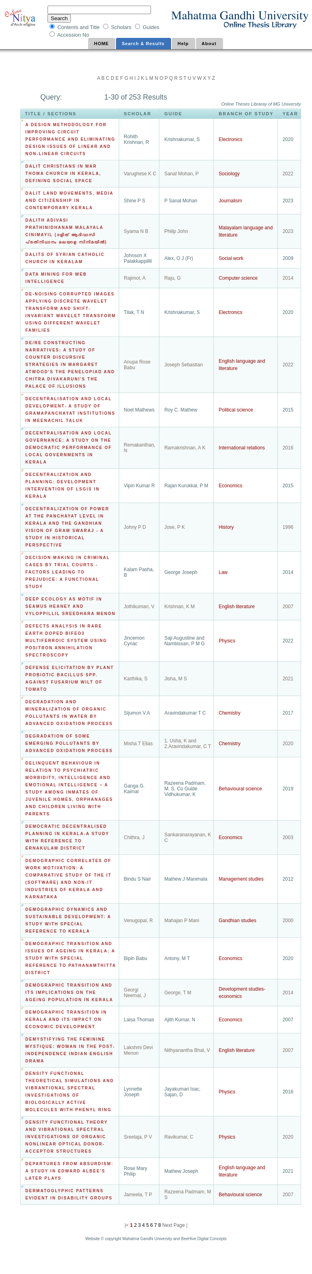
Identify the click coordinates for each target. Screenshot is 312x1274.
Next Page (173, 1225)
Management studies (241, 879)
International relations (242, 448)
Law (223, 572)
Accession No (74, 35)
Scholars (122, 27)
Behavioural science (240, 789)
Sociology (229, 174)
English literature (236, 606)
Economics (230, 485)
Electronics (230, 139)
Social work (231, 258)
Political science (236, 410)
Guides (151, 27)
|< (127, 1225)
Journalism (230, 201)
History (226, 527)
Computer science (238, 278)
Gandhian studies (237, 920)
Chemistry (229, 713)
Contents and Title (79, 27)
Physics (227, 641)
